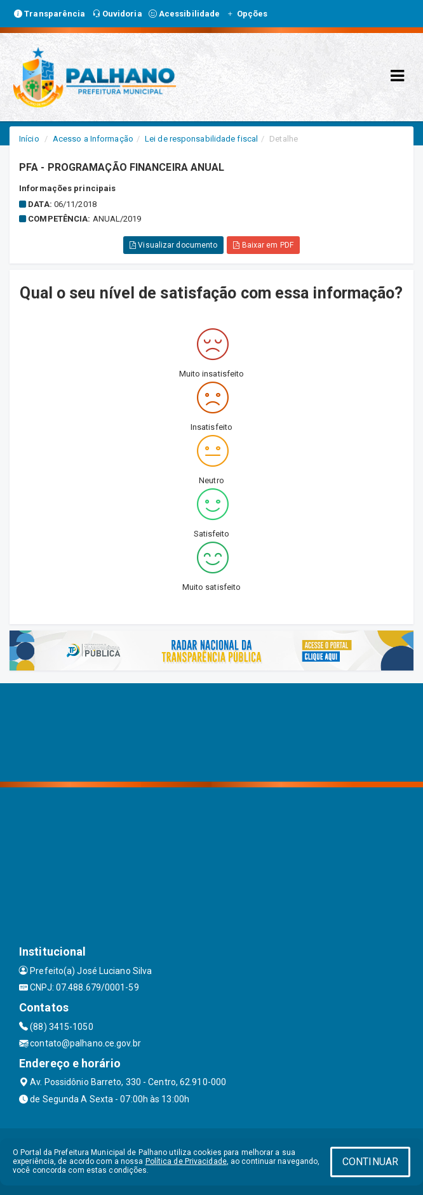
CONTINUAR (370, 1162)
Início (29, 139)
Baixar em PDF (263, 245)
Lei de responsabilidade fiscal (201, 139)
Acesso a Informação (93, 139)
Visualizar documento (173, 245)
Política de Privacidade (186, 1161)
